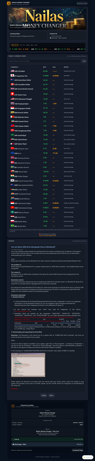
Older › (51, 395)
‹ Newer (43, 395)
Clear (84, 61)
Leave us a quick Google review (47, 235)
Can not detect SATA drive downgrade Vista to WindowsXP (33, 247)
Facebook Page (78, 450)
